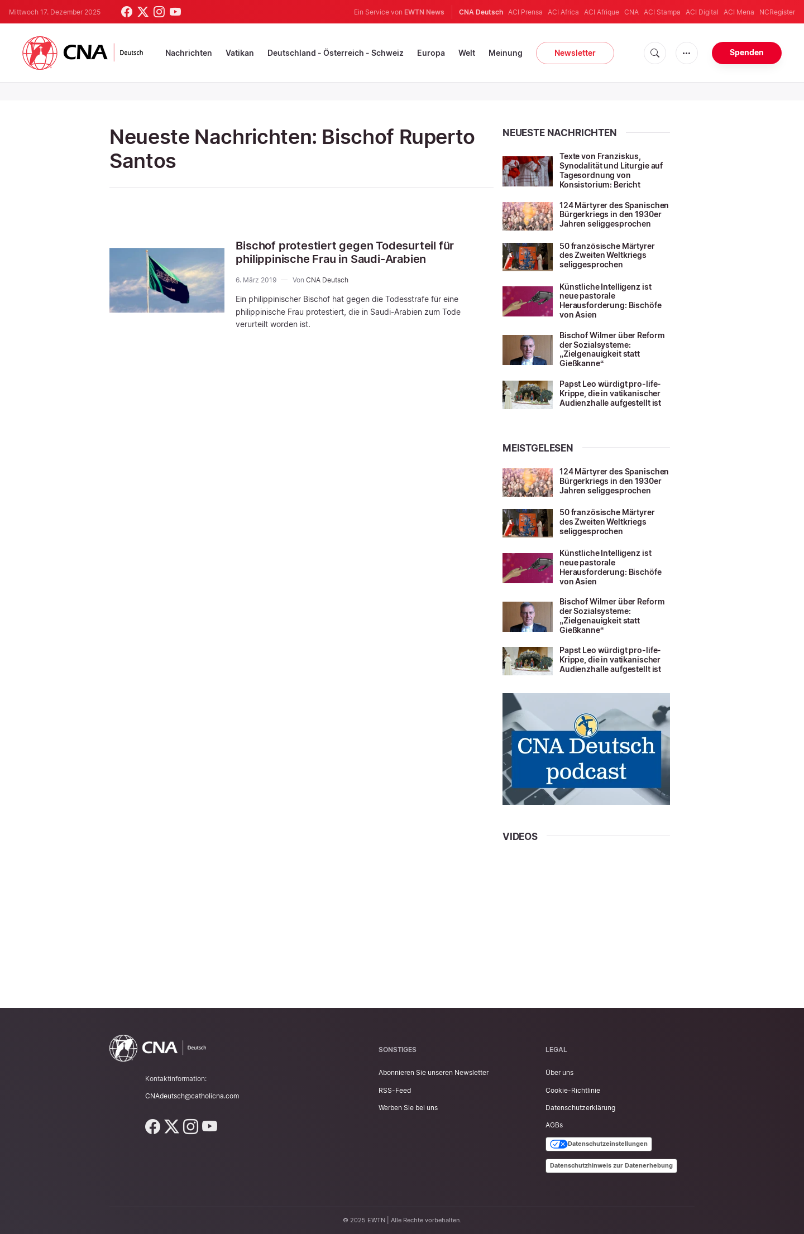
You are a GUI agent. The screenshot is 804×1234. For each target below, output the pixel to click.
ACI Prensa (525, 12)
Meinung (506, 52)
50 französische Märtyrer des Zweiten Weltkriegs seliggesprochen (607, 255)
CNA (631, 12)
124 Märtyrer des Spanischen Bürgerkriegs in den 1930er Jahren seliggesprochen (614, 214)
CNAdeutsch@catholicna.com (192, 1096)
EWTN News (424, 12)
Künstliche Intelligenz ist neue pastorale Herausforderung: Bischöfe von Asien (610, 300)
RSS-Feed (395, 1090)
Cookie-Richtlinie (572, 1090)
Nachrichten (188, 52)
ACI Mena (739, 12)
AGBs (554, 1125)
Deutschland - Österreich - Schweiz (335, 52)
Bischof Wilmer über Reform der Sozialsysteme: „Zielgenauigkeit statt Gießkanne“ (611, 349)
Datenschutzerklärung (580, 1107)
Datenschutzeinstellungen (599, 1144)
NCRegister (777, 12)
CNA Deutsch (327, 280)
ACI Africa (563, 12)
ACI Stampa (662, 12)
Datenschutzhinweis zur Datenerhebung (611, 1165)
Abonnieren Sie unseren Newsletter (434, 1072)
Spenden (747, 52)
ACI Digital (702, 12)
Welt (466, 52)
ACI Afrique (601, 12)
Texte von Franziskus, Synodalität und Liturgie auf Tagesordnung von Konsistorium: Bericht (611, 170)
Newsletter (575, 52)
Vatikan (240, 52)
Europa (431, 52)
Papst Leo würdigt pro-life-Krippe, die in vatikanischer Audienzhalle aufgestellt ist (610, 393)
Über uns (559, 1072)
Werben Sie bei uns (408, 1107)
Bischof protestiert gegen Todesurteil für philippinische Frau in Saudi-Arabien (345, 252)
